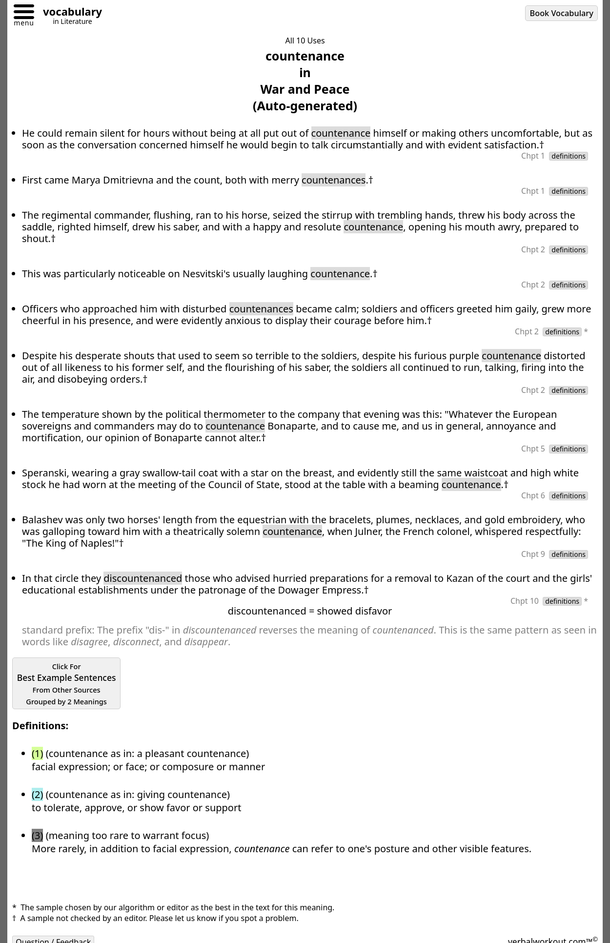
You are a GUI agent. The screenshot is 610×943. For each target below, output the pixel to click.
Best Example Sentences (66, 683)
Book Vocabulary (561, 13)
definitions (568, 156)
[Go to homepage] (69, 13)
